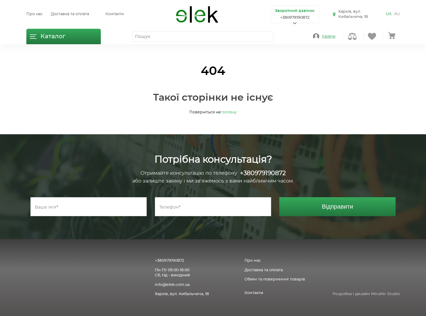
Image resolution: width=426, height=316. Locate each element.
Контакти (114, 14)
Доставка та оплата (70, 14)
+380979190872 (294, 18)
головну (228, 112)
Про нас (34, 14)
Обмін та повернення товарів (275, 279)
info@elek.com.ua (172, 285)
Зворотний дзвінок (295, 11)
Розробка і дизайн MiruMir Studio (366, 294)
